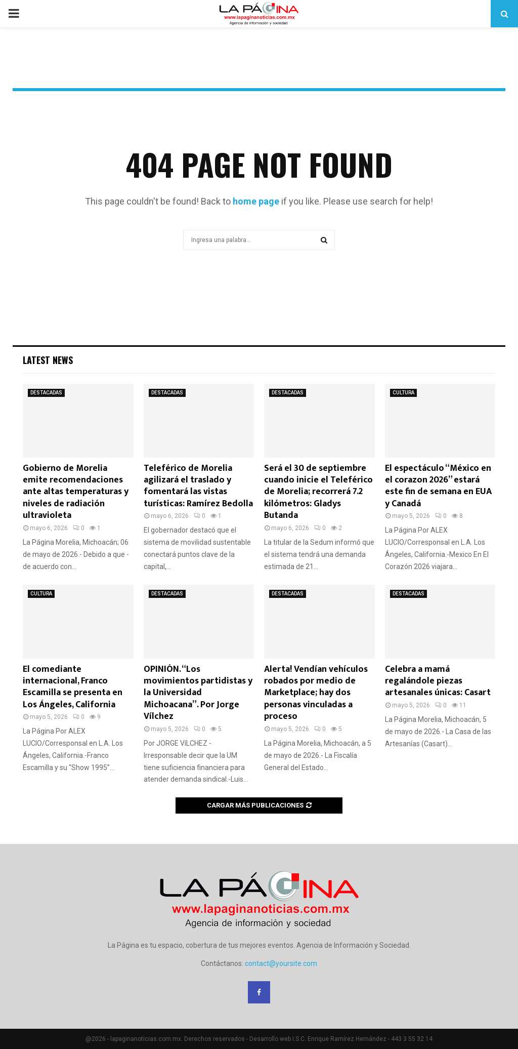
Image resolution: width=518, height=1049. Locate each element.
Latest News (48, 360)
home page (256, 201)
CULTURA (403, 392)
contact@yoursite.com (281, 963)
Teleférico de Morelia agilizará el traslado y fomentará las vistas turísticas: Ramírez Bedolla (198, 486)
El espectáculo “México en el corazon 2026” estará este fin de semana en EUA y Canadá (438, 486)
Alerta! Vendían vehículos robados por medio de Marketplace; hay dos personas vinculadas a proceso (316, 693)
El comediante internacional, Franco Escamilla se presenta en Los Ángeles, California (72, 687)
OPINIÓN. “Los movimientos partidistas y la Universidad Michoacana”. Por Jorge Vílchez (198, 693)
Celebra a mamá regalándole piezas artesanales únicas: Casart (438, 681)
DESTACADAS (46, 392)
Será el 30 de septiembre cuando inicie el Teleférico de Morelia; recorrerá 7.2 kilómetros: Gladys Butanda (318, 492)
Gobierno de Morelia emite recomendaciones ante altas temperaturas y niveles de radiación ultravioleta (75, 492)
